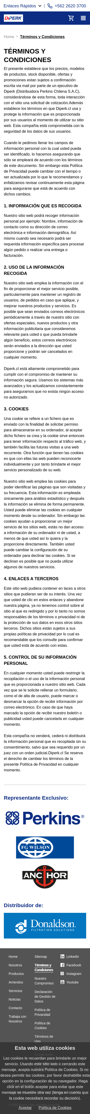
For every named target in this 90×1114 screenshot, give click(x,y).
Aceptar (25, 1108)
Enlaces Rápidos (20, 6)
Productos (16, 974)
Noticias (15, 999)
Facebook (73, 965)
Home (13, 956)
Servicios (15, 991)
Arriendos (16, 982)
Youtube (72, 982)
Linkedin (72, 956)
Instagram (73, 974)
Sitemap (41, 956)
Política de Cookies (55, 1108)
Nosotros (15, 965)
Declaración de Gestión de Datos (45, 996)
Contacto (15, 1008)
